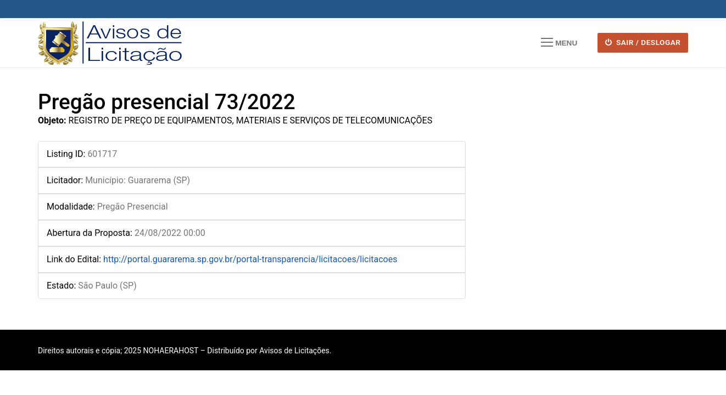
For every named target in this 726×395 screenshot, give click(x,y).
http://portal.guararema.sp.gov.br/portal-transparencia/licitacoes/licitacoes (250, 259)
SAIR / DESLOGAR (643, 42)
